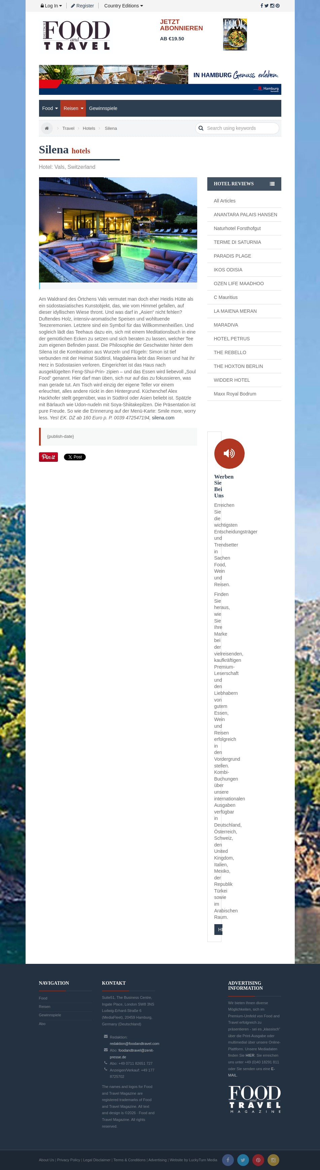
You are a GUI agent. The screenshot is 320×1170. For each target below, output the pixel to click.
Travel (68, 128)
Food (50, 108)
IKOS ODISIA (228, 269)
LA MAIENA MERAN (235, 311)
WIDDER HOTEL (232, 380)
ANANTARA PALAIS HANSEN (246, 214)
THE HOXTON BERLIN (238, 366)
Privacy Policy (68, 1160)
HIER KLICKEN (220, 930)
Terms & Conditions (129, 1160)
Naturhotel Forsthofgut (237, 228)
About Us (46, 1160)
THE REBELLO (230, 352)
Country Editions (123, 5)
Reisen (73, 108)
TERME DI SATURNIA (237, 242)
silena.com (163, 417)
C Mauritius (226, 297)
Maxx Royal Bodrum (235, 394)
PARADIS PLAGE (232, 256)
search (201, 128)
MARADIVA (226, 325)
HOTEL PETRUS (232, 338)
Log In (51, 5)
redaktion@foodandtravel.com (134, 1044)
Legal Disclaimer (96, 1160)
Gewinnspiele (103, 108)
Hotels (89, 128)
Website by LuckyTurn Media (193, 1160)
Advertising (157, 1160)
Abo (42, 1024)
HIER (250, 1055)
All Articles (225, 200)
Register (82, 5)
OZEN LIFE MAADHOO (239, 283)
